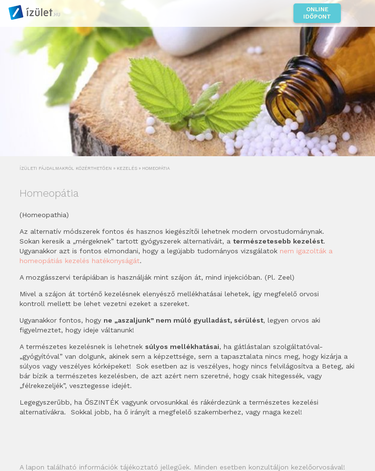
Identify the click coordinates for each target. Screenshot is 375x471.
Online (317, 13)
